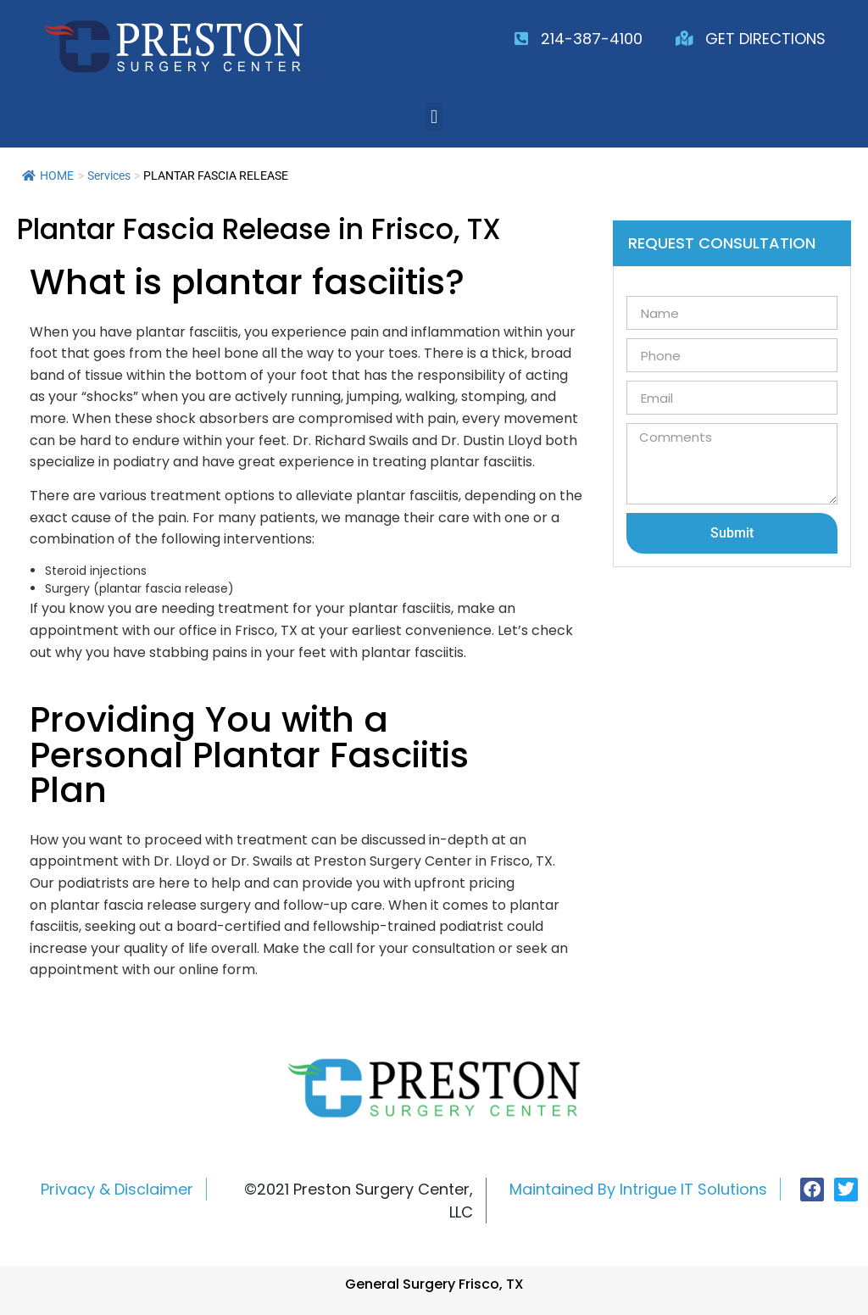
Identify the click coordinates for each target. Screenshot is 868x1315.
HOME (48, 175)
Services (109, 175)
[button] (434, 117)
